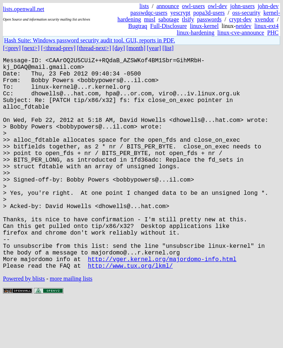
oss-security (246, 13)
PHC (273, 32)
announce (168, 6)
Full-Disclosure (168, 26)
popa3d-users (208, 13)
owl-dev (217, 6)
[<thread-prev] (58, 48)
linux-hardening (195, 32)
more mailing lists (71, 326)
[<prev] (12, 48)
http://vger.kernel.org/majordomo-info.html (162, 304)
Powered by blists (24, 326)
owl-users (193, 6)
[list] (168, 48)
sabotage (168, 19)
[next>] (30, 48)
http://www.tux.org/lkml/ (130, 313)
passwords (209, 19)
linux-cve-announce (240, 32)
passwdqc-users (148, 13)
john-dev (268, 6)
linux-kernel (204, 26)
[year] (154, 48)
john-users (242, 6)
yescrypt (180, 13)
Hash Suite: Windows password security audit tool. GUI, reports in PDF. (89, 40)
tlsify (188, 19)
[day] (118, 48)
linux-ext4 (266, 26)
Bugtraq (137, 26)
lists (144, 6)
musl (150, 19)
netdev (244, 26)
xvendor (264, 19)
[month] (136, 48)
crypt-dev (240, 19)
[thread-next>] (94, 48)
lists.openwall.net (23, 9)
